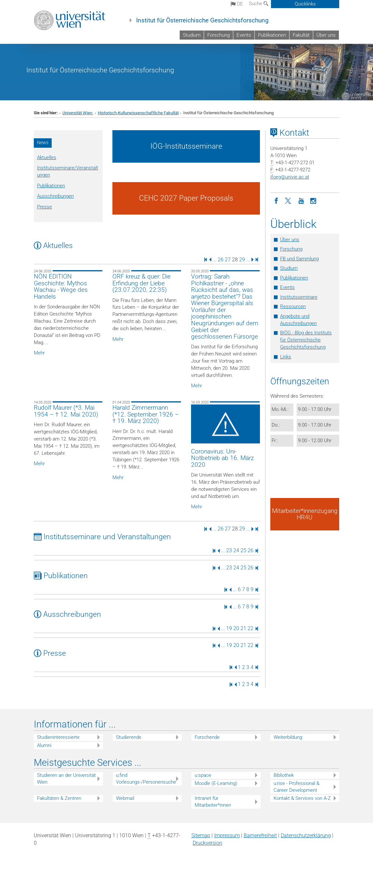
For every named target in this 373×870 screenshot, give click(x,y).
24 (236, 550)
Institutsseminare (298, 297)
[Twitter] (289, 200)
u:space (203, 775)
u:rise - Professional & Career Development (296, 786)
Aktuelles (46, 157)
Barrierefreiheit (260, 835)
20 (236, 628)
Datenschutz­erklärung (306, 835)
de (237, 4)
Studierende (128, 737)
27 (228, 259)
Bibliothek (284, 775)
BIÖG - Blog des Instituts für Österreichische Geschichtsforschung (306, 340)
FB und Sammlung (299, 259)
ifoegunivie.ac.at (289, 177)
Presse (44, 207)
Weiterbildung (288, 737)
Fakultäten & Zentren (59, 798)
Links (285, 357)
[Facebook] (276, 200)
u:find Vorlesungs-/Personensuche (146, 778)
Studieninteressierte (58, 737)
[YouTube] (301, 200)
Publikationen (272, 35)
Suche (258, 3)
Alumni (44, 745)
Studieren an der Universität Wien (66, 778)
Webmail (125, 798)
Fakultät (301, 35)
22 (250, 628)
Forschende (207, 737)
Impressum (227, 835)
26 (221, 259)
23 (229, 550)
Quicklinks (305, 4)
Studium (191, 35)
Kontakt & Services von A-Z (302, 798)
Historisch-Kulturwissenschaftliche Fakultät (138, 112)
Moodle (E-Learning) (216, 783)
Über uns (326, 35)
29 (242, 259)
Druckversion (207, 843)
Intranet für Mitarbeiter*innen (213, 801)
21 (243, 628)
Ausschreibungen (55, 196)
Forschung (218, 35)
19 (229, 628)
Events (244, 35)
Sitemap (200, 835)
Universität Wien (77, 112)
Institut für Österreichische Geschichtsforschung (202, 20)
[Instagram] (313, 200)
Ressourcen (293, 306)
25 (243, 550)
